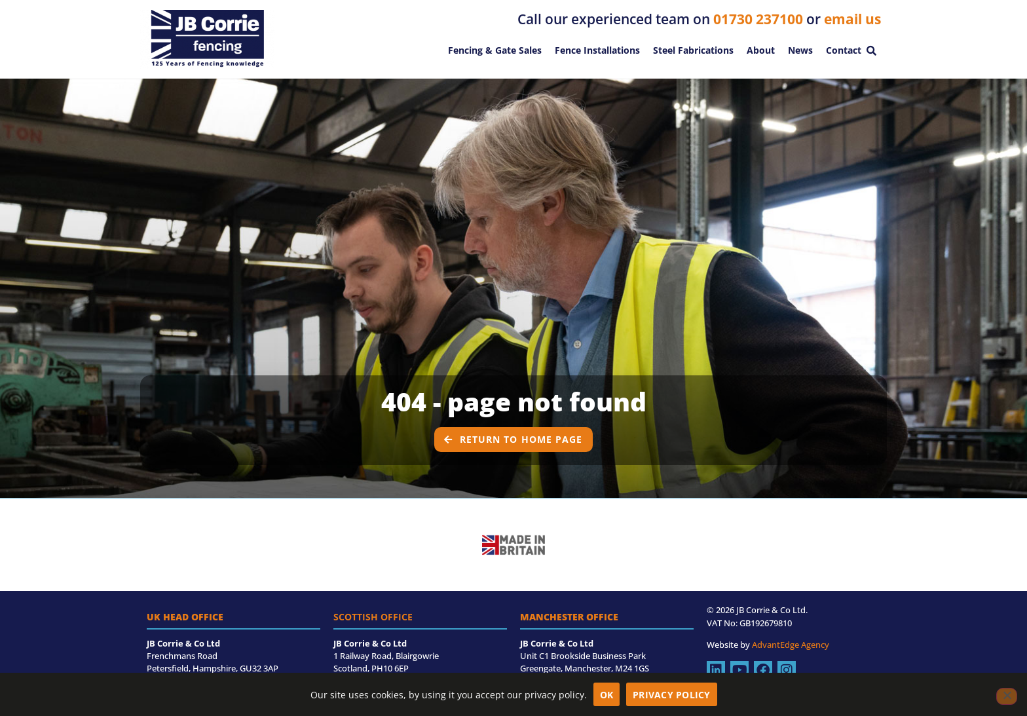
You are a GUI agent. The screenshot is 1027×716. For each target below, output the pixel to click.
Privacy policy (672, 694)
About (761, 50)
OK (607, 694)
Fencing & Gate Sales (495, 50)
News (800, 50)
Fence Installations (597, 50)
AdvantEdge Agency (790, 644)
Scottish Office (373, 617)
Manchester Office (569, 617)
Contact (843, 50)
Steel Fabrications (693, 50)
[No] (1006, 696)
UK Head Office (185, 617)
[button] (871, 50)
